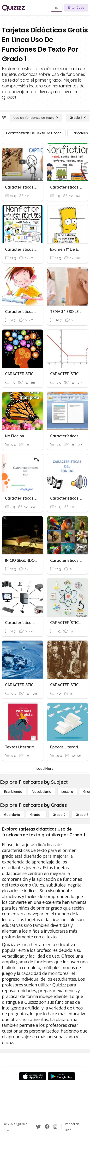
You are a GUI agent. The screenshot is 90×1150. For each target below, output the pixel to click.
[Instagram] (55, 1127)
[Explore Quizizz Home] (13, 8)
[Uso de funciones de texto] (36, 118)
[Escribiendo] (13, 791)
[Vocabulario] (41, 791)
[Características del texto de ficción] (34, 133)
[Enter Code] (76, 8)
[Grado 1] (78, 118)
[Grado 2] (59, 815)
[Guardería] (12, 815)
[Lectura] (67, 791)
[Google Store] (61, 1076)
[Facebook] (47, 1127)
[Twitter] (38, 1127)
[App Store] (32, 1076)
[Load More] (45, 768)
